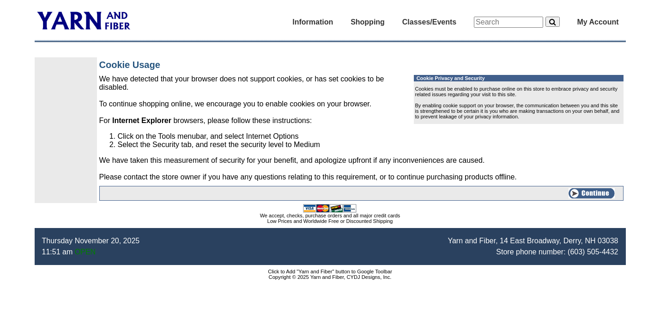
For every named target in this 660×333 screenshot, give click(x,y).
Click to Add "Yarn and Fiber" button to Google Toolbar (330, 271)
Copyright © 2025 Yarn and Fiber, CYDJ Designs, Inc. (330, 277)
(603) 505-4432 (593, 252)
